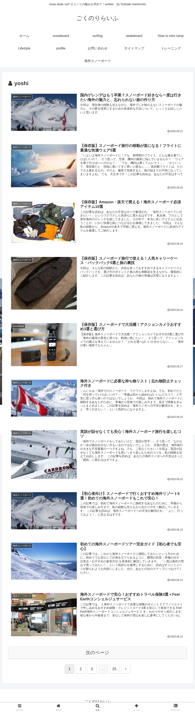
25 (114, 670)
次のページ (97, 653)
